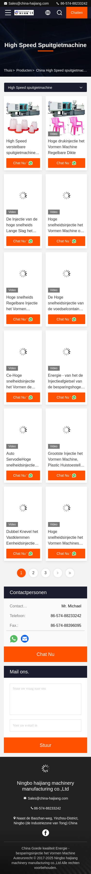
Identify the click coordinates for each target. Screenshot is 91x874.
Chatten (77, 13)
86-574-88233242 (71, 3)
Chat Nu (45, 654)
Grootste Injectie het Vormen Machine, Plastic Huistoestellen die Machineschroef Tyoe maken (66, 465)
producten (24, 70)
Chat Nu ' (23, 163)
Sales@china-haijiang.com (26, 3)
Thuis (8, 70)
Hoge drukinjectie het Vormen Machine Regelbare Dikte (66, 147)
